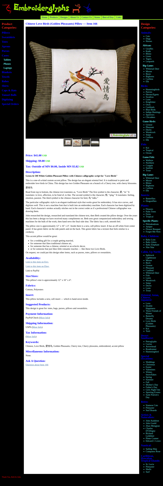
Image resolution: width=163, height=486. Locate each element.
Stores (97, 17)
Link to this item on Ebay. (37, 266)
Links (118, 17)
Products (54, 17)
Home (44, 17)
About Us (74, 17)
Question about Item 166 (37, 365)
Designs (64, 17)
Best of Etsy (108, 17)
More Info (44, 317)
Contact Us (87, 17)
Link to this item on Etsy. (37, 262)
